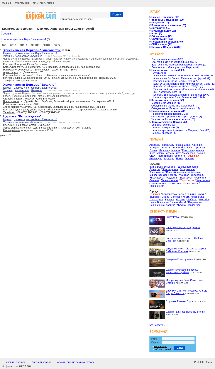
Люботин (192, 199)
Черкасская (174, 183)
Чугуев (181, 205)
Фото (13, 45)
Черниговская (190, 183)
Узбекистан (180, 155)
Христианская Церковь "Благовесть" (32, 50)
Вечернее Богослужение (179, 259)
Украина (7, 56)
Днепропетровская (188, 166)
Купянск (169, 199)
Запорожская (156, 172)
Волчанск (154, 197)
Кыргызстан (156, 153)
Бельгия (166, 147)
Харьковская (22, 56)
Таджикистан (164, 155)
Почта (57, 45)
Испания (175, 150)
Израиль (164, 150)
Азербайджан (182, 145)
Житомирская (170, 169)
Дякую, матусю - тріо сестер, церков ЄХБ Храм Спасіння (186, 250)
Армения (197, 145)
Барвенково (169, 194)
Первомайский (178, 202)
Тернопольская (169, 180)
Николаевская (157, 177)
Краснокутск (156, 199)
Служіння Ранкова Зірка (179, 301)
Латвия (169, 153)
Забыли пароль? (162, 349)
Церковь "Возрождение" (22, 116)
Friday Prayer (173, 217)
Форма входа (158, 331)
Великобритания (182, 147)
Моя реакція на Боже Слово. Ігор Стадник (184, 281)
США (152, 155)
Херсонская (203, 180)
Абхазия (154, 145)
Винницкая (155, 166)
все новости (156, 325)
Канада (200, 150)
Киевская (196, 172)
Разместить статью (43, 3)
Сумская (154, 180)
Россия (199, 153)
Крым (172, 175)
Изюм (186, 197)
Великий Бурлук (195, 194)
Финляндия (155, 158)
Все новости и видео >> (165, 211)
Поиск (116, 14)
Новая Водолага (158, 202)
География (156, 139)
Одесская (172, 177)
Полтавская (186, 177)
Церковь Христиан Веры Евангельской (24, 39)
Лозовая (180, 199)
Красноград (197, 197)
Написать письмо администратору (75, 362)
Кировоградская (158, 175)
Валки (181, 194)
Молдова (188, 153)
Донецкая (154, 169)
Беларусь (154, 147)
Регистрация (22, 3)
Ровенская (201, 177)
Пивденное (194, 202)
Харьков (170, 205)
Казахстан (188, 150)
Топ (4, 45)
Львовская (197, 175)
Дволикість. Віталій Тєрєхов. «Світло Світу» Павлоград (186, 292)
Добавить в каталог (15, 362)
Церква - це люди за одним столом (185, 312)
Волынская (170, 166)
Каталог (154, 11)
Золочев (176, 197)
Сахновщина (156, 205)
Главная (6, 3)
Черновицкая (156, 186)
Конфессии (156, 53)
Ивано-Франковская (177, 172)
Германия (199, 147)
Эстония (189, 158)
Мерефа (204, 199)
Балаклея (36, 56)
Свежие (35, 45)
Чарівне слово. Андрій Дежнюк (183, 227)
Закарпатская (187, 169)
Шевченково (194, 205)
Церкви (7, 33)
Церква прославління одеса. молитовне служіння (182, 271)
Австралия (167, 145)
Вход (180, 348)
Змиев (165, 197)
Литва (178, 153)
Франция (169, 158)
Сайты (46, 45)
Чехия (179, 158)
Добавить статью (41, 362)
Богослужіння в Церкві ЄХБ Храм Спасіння (184, 239)
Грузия (153, 150)
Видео (23, 45)
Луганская (183, 175)
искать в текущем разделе (77, 19)
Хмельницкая (158, 183)
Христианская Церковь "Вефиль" (29, 84)
